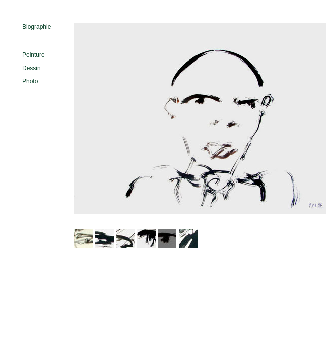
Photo (30, 81)
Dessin (31, 68)
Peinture (33, 54)
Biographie (36, 26)
